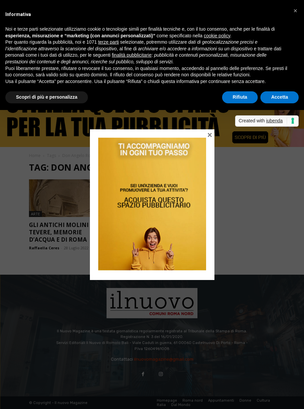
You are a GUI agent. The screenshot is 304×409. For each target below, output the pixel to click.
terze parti (108, 42)
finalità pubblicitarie (132, 55)
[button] (295, 10)
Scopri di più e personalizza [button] (46, 97)
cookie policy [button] (217, 35)
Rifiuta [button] (240, 97)
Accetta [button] (279, 97)
